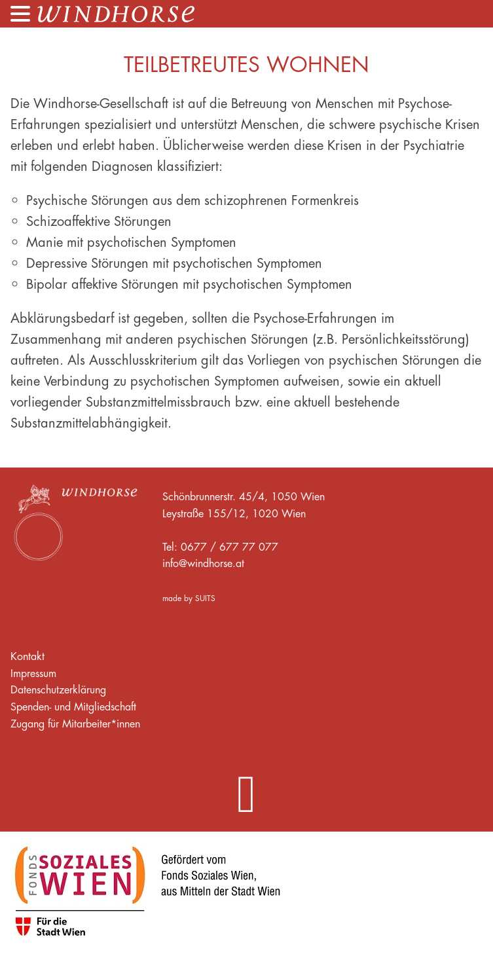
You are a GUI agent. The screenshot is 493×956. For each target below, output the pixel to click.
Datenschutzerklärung (58, 689)
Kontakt (27, 656)
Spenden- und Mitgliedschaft (73, 706)
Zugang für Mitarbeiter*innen (75, 723)
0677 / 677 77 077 (229, 547)
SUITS (205, 598)
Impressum (33, 673)
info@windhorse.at (203, 563)
